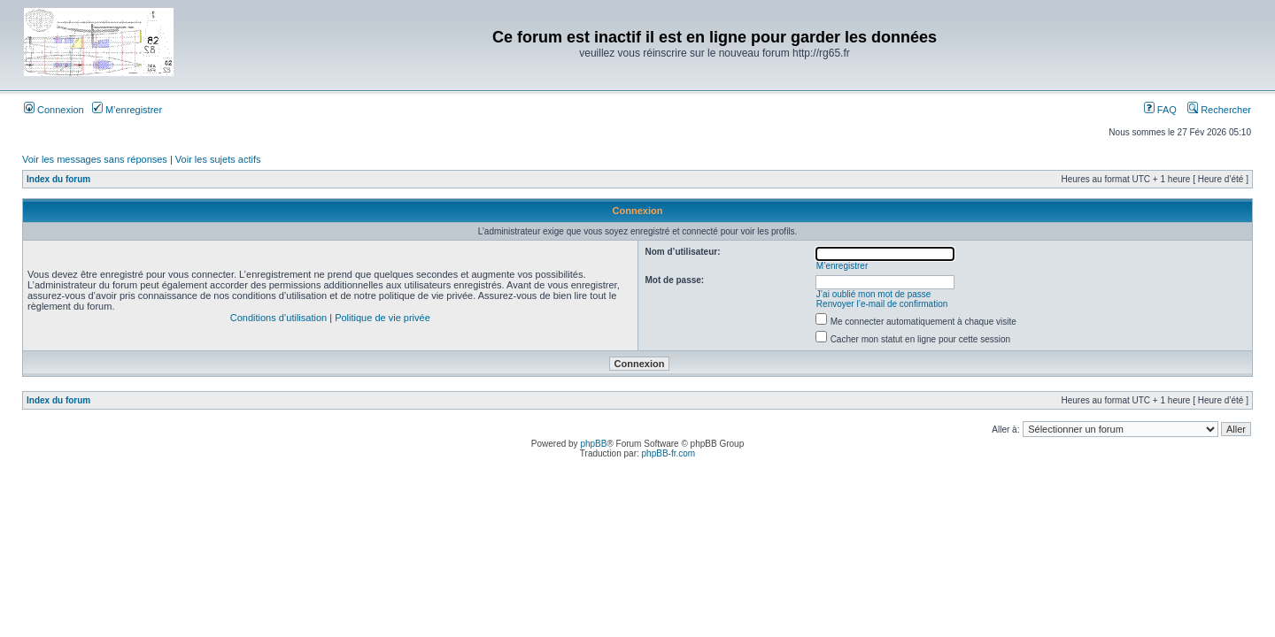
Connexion (54, 109)
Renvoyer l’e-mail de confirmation (881, 304)
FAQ (1160, 109)
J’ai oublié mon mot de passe (873, 294)
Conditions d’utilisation (278, 317)
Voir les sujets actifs (218, 159)
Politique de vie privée (382, 317)
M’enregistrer (127, 109)
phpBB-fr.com (669, 453)
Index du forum (58, 179)
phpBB (593, 444)
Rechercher (1219, 109)
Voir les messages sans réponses (94, 159)
